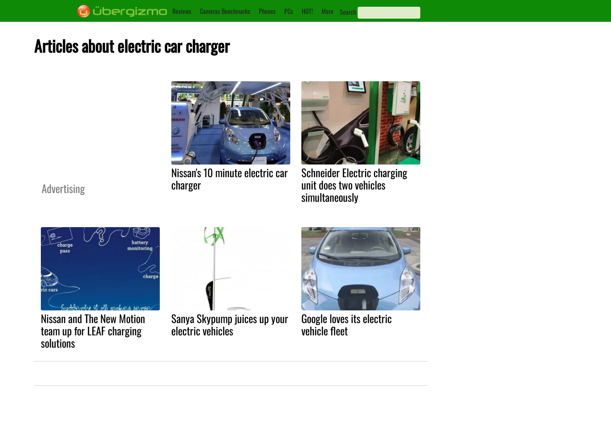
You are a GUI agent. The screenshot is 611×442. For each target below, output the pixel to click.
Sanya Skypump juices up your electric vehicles (229, 324)
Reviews (181, 11)
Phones (267, 11)
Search (348, 12)
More (327, 11)
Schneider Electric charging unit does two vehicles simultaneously (354, 185)
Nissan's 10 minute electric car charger (229, 179)
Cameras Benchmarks (225, 11)
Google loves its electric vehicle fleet (346, 324)
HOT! (307, 11)
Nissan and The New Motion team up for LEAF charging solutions (93, 330)
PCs (288, 11)
